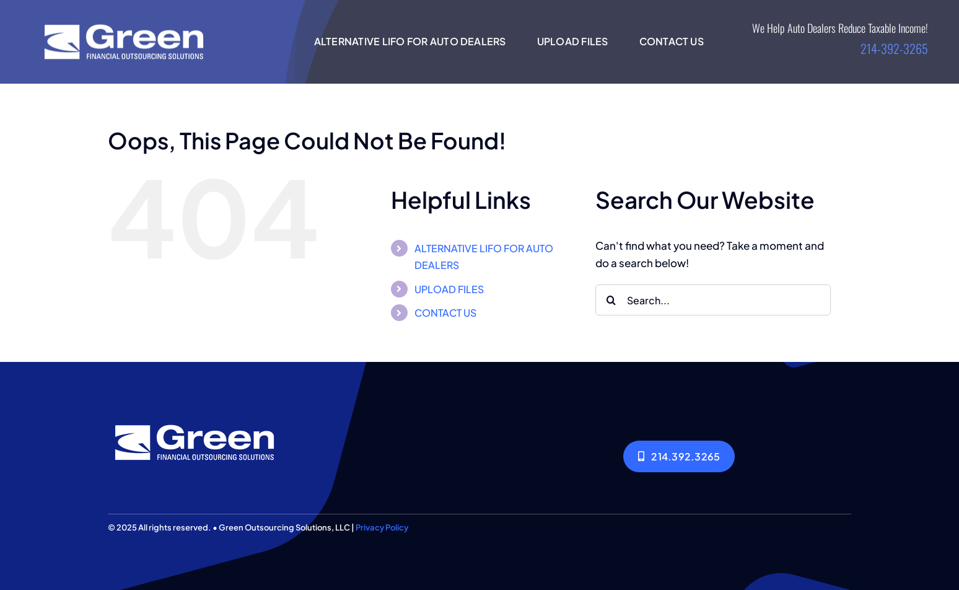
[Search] (610, 299)
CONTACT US (445, 312)
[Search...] (713, 299)
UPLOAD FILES (449, 289)
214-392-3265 (894, 48)
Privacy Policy (382, 527)
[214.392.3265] (679, 456)
